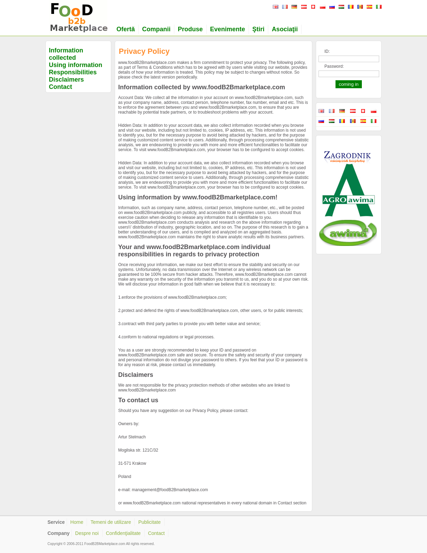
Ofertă (125, 29)
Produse (190, 29)
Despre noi (87, 533)
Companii (156, 29)
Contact (60, 86)
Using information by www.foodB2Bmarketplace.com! (197, 197)
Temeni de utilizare (110, 522)
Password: (334, 66)
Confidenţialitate (123, 533)
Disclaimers (66, 79)
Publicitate (149, 522)
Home (76, 522)
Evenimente (227, 29)
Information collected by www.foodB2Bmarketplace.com (201, 87)
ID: (327, 51)
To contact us (138, 400)
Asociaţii (285, 29)
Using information (75, 64)
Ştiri (258, 29)
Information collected (66, 54)
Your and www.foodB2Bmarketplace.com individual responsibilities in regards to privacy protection (194, 251)
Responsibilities (73, 72)
